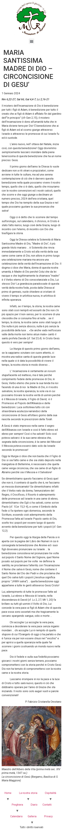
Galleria (32, 816)
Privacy (48, 816)
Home (7, 793)
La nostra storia (28, 793)
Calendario (16, 816)
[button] (31, 41)
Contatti (47, 804)
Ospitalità (50, 793)
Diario (34, 804)
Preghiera (17, 804)
